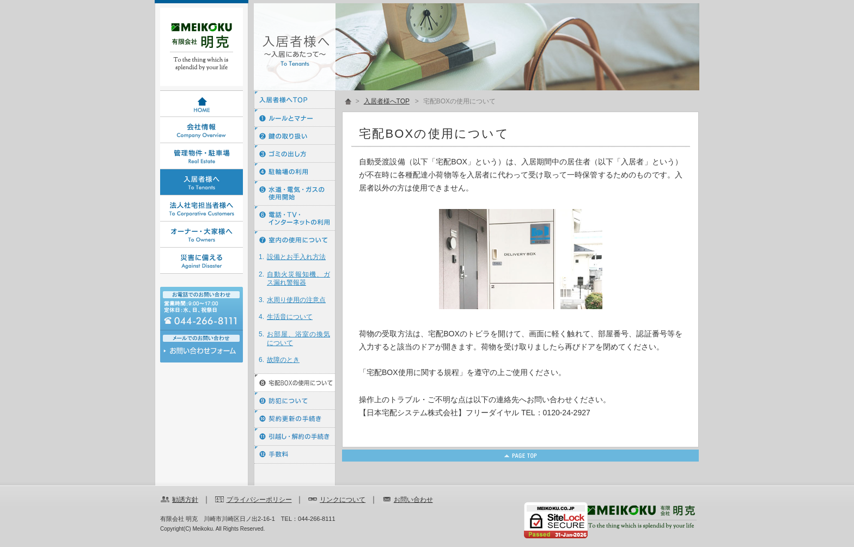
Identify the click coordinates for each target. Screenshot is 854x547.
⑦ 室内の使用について (294, 240)
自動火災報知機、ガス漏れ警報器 (298, 279)
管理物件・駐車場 (201, 156)
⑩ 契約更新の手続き (294, 419)
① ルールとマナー (294, 118)
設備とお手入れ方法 (296, 257)
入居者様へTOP (294, 100)
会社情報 (201, 130)
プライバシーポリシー (259, 499)
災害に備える (201, 261)
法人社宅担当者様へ (201, 208)
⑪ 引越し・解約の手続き (294, 437)
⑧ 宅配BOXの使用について (294, 383)
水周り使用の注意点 (296, 300)
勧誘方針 (185, 499)
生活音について (290, 317)
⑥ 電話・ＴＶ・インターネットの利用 (294, 218)
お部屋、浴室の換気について (298, 338)
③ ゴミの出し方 (294, 154)
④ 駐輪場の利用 (294, 172)
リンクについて (342, 499)
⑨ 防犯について (294, 401)
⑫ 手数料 (294, 455)
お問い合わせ (201, 353)
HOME (201, 104)
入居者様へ (201, 182)
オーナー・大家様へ (201, 235)
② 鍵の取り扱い (294, 136)
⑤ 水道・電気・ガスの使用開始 (294, 193)
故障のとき (283, 360)
